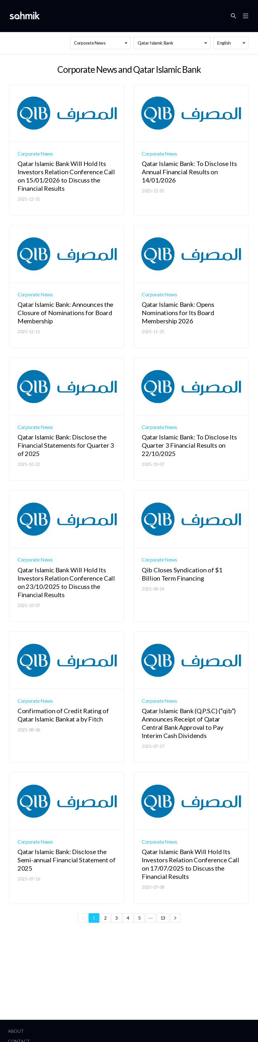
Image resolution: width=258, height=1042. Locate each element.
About (16, 1031)
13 (163, 918)
